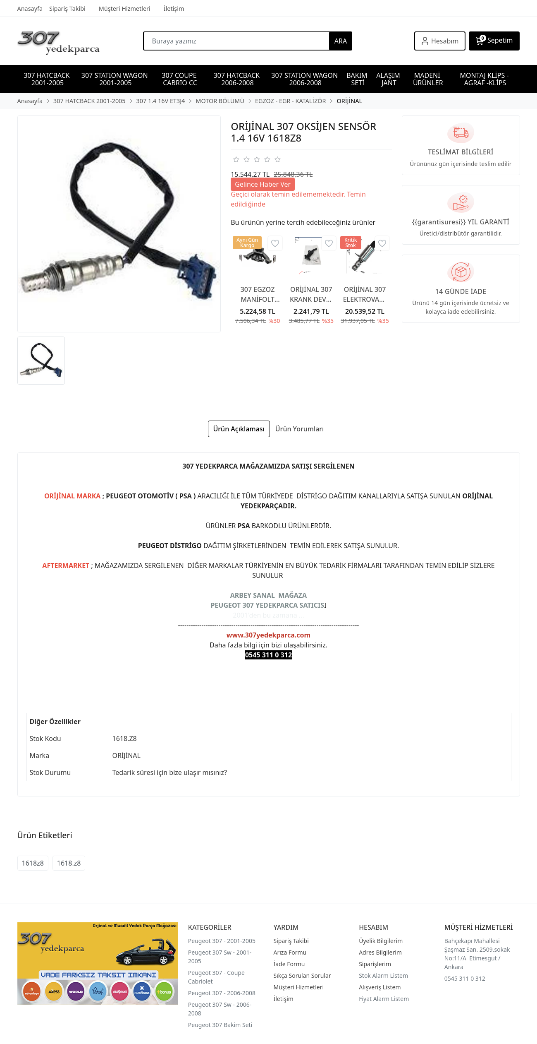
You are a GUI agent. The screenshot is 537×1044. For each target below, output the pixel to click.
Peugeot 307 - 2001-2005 (221, 941)
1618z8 (33, 863)
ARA (340, 41)
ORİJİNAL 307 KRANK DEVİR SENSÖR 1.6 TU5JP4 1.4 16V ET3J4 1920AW (311, 294)
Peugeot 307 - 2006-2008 (221, 993)
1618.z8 (69, 863)
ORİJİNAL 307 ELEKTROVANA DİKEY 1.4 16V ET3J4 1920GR (365, 294)
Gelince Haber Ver (263, 184)
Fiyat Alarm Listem (384, 999)
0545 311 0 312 (464, 978)
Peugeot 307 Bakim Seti (220, 1025)
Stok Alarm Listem (383, 975)
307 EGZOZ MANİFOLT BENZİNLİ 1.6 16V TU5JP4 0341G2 (257, 294)
